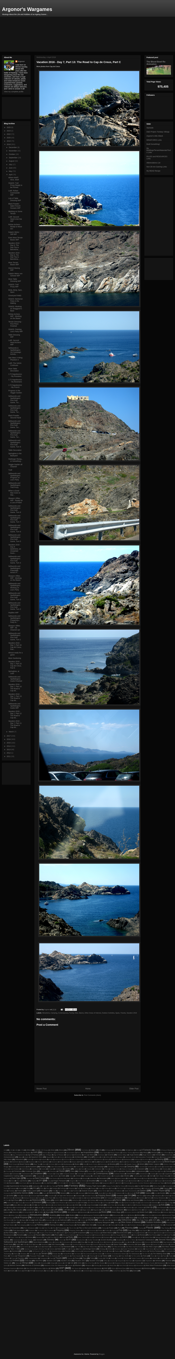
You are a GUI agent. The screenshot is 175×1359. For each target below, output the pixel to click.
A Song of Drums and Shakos (20, 1152)
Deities (113, 1178)
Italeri (16, 1205)
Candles (159, 1166)
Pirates (111, 1228)
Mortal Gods (148, 1215)
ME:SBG (40, 1212)
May (10, 171)
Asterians (157, 1157)
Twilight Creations (136, 1258)
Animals (158, 1155)
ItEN (33, 1205)
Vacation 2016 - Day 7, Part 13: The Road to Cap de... (15, 697)
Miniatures (36, 1214)
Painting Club (54, 1225)
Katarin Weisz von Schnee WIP (15, 275)
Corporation (28, 1176)
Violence (59, 1263)
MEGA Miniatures (73, 1212)
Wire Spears (75, 1268)
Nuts (56, 1220)
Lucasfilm (77, 1210)
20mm (61, 1150)
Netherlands (169, 1217)
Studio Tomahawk (129, 1249)
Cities (72, 1171)
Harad (173, 1195)
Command (15, 1173)
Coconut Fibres (153, 1171)
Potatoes (32, 1230)
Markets (6, 1212)
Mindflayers (24, 1215)
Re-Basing (70, 1232)
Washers (78, 1265)
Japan (70, 1205)
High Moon (25, 1200)
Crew (71, 1176)
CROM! (78, 1176)
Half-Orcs (139, 1195)
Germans (81, 1193)
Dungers (159, 1181)
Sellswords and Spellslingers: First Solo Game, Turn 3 (14, 596)
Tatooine (144, 1251)
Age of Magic (47, 1155)
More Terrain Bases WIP (13, 264)
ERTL (113, 1183)
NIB (29, 1220)
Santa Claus (149, 1237)
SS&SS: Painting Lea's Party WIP (15, 330)
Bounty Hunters (93, 1164)
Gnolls (131, 1193)
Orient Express (44, 1222)
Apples (27, 1157)
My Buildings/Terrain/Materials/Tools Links (158, 150)
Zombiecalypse (96, 1271)
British (142, 1164)
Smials (31, 1244)
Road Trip (169, 1235)
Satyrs (171, 1237)
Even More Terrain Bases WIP (15, 239)
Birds (109, 1162)
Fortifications (147, 1188)
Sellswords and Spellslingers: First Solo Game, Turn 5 (14, 538)
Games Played (158, 1191)
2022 (9, 134)
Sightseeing (118, 1242)
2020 (9, 138)
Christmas (17, 1171)
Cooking (153, 1173)
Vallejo (105, 1260)
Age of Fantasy (33, 1155)
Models (63, 1215)
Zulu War (126, 1271)
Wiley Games (30, 1268)
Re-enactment (80, 1233)
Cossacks (39, 1176)
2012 (9, 753)
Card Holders (14, 1169)
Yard (54, 1271)
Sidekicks (109, 1242)
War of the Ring (89, 1263)
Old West (114, 1220)
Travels (123, 1013)
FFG (34, 1188)
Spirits (7, 1246)
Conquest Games (69, 1173)
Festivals (13, 1188)
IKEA (120, 1202)
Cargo (51, 1169)
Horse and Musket (132, 1200)
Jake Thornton (41, 1205)
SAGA (124, 1237)
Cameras (78, 1166)
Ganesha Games (20, 1193)
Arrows (97, 1157)
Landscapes (47, 1207)
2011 (9, 756)
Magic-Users (86, 1210)
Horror (119, 1200)
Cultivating (137, 1176)
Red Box (142, 1232)
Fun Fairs (61, 1191)
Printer (100, 1230)
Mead (48, 1212)
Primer (85, 1230)
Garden (36, 1193)
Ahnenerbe (77, 1155)
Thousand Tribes (35, 1256)
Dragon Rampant (59, 1181)
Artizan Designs (117, 1157)
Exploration (36, 1186)
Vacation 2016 (132, 1013)
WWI (25, 1271)
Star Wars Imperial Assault (134, 1246)
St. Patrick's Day (56, 1246)
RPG (57, 1237)
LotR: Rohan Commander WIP (14, 193)
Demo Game (121, 1178)
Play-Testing (165, 1228)
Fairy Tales (52, 1186)
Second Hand (165, 1240)
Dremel (102, 1181)
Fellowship (131, 1186)
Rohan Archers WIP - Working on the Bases (15, 316)
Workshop (147, 1268)
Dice (12, 1181)
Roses (52, 1237)
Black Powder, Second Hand (14, 417)
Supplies (6, 1251)
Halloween (157, 1195)
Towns (158, 1256)
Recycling (134, 1232)
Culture (144, 1176)
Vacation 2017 (80, 1261)
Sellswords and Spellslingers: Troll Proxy (14, 485)
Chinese (157, 1169)
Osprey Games (90, 1222)
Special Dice (156, 1244)
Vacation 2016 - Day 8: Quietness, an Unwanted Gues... (14, 549)
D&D (151, 1176)
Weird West (122, 1265)
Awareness (58, 1159)
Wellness (131, 1265)
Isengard (7, 1205)
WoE (106, 1268)
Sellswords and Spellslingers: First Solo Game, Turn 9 (14, 443)
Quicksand (153, 1230)
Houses (20, 1202)
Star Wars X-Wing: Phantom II (15, 359)
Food (112, 1188)
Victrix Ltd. (7, 1263)
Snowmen (45, 1244)
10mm (29, 1150)
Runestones (97, 1237)
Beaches (40, 1162)
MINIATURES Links (154, 140)
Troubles (100, 1258)
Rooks (46, 1237)
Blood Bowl (159, 1162)
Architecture (79, 1157)
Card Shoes (25, 1169)
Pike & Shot (72, 1228)
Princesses (92, 1230)
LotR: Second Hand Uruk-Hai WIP (15, 219)
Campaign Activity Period (116, 1166)
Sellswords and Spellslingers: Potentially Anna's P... (14, 569)
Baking (107, 1159)
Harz (82, 1198)
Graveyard (34, 1195)
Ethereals (126, 1183)
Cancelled (142, 1166)
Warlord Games (15, 1265)
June (11, 168)
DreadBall (92, 1181)
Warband (109, 1263)
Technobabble (169, 1251)
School (61, 1240)
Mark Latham (161, 1210)
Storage (73, 1249)
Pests (40, 1228)
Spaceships (131, 1244)
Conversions (144, 1173)
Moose (125, 1215)
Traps (51, 1258)
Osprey (79, 1222)
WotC (5, 1271)
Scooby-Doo (81, 1240)
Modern (72, 1215)
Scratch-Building (107, 1240)
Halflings (149, 1195)
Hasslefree (97, 1198)
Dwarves (12, 1183)
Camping (54, 1013)
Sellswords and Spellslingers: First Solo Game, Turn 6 (14, 528)
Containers (89, 1173)
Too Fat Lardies (135, 1256)
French (19, 1191)
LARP (64, 1207)
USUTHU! (38, 1261)
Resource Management (85, 1235)
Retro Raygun (117, 1235)
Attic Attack (8, 1159)
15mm (52, 1150)
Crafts (63, 1176)
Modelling (53, 1215)
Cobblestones (140, 1171)
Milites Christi (15, 1215)
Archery (69, 1157)
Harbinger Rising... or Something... (15, 460)
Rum (90, 1237)
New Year (16, 1220)
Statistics (52, 1249)
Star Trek (78, 1246)
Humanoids (28, 1202)
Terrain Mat (56, 1253)
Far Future (121, 1186)
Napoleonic (100, 1218)
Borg (84, 1164)
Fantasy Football (111, 1186)
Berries (89, 1162)
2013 (9, 750)
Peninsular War (158, 1225)
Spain (117, 1013)
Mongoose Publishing (93, 1215)
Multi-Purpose (21, 1217)
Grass (19, 1195)
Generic (63, 1193)
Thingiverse (22, 1256)
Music (63, 1217)
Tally (124, 1251)
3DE (126, 1150)
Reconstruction (122, 1233)
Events (169, 1183)
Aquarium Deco (36, 1157)
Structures (118, 1249)
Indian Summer (144, 1202)
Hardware (18, 1198)
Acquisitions (88, 1152)
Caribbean (59, 1169)
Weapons (88, 1265)
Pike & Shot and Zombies (88, 1228)
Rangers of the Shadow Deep (48, 1232)
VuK (71, 1263)
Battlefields (15, 1162)
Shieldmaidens (66, 1242)
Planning (129, 1228)
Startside (149, 128)
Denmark (138, 1178)
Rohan (30, 1237)
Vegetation (149, 1260)
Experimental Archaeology (19, 1186)
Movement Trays (169, 1215)
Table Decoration (15, 450)
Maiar (103, 1210)
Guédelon (120, 1196)
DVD (5, 1183)
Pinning (104, 1228)
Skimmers (148, 1242)
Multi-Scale (35, 1217)
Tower (152, 1256)
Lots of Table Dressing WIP (14, 199)
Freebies (11, 1191)
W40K (79, 1263)
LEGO (108, 1207)
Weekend (104, 1265)
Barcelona (145, 1159)
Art (102, 1157)
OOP (154, 1220)
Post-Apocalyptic (19, 1230)
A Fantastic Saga (149, 1150)
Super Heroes (150, 1249)
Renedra (20, 1235)
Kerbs (126, 1205)
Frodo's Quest (31, 1191)
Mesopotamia (94, 1212)
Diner (18, 1181)
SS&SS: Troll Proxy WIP (13, 286)
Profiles (107, 1230)
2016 (9, 739)
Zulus (135, 1271)
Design (152, 1178)
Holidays (93, 1200)
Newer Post (41, 1089)
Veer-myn (129, 1260)
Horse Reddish (147, 1200)
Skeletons (138, 1242)
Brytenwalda (21, 1166)
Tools (145, 1256)
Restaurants (97, 1235)
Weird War (113, 1265)
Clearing (98, 1171)
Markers (170, 1210)
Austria (29, 1159)
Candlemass (150, 1166)
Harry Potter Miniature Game (63, 1198)
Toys (164, 1256)
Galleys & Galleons (115, 1191)
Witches (83, 1268)
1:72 (21, 1150)
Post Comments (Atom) (92, 1095)
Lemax (121, 1207)
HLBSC (56, 1200)
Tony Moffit (124, 1256)
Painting (40, 1225)
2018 (9, 144)
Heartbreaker (132, 1198)
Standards (67, 1247)
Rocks (6, 1237)
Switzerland (87, 1251)
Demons (131, 1178)
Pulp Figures (143, 1230)
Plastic (150, 1227)
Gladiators (119, 1193)
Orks (53, 1222)
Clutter (112, 1171)
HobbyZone (75, 1200)
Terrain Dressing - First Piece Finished (15, 324)
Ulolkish (154, 1258)
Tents (37, 1253)
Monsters (106, 1215)
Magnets (96, 1210)
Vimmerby (43, 1263)
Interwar (162, 1202)
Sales (133, 1237)
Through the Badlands (51, 1256)
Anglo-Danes (134, 1155)
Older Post (133, 1089)
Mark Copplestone (149, 1210)
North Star (38, 1220)
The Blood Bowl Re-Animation (156, 63)
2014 (9, 746)
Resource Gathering (69, 1235)
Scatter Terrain (27, 1240)
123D (36, 1150)
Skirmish (156, 1242)
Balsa (112, 1159)
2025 (9, 127)
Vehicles (158, 1261)
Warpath (70, 1265)
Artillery (108, 1157)
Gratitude (25, 1195)
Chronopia (43, 1171)
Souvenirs (96, 1244)
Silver (125, 1242)
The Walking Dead (159, 1254)
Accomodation (71, 1152)
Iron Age (170, 1202)
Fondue (106, 1188)
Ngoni (24, 1220)
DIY (40, 1181)
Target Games (134, 1251)
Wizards (91, 1268)
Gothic (11, 1196)
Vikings (25, 1263)
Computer (50, 1173)
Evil (5, 1186)
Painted (32, 1225)
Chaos (106, 1169)
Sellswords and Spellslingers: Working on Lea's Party (14, 587)
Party (119, 1225)
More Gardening (14, 658)
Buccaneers (32, 1167)
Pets (54, 1228)
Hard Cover (9, 1198)
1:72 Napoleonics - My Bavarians (15, 381)
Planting (140, 1228)
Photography (62, 1228)
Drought (126, 1181)
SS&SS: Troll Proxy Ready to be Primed (15, 185)
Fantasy (73, 1185)
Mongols (81, 1215)
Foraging (128, 1188)
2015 (9, 743)
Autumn (43, 1159)
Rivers (162, 1235)
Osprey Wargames (103, 1222)
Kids (76, 1013)
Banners (119, 1159)
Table (110, 1251)
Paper (106, 1225)
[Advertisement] (79, 34)
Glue (125, 1193)
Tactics (117, 1251)
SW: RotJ (46, 1251)
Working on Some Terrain (15, 212)
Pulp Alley (131, 1230)
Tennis (31, 1253)
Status (59, 1249)
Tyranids (147, 1258)
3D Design (108, 1150)
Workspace (158, 1268)
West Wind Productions (154, 1265)
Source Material (86, 1244)
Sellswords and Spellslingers (16, 1242)
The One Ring (146, 1253)
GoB (138, 1193)
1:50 (11, 1150)
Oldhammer (126, 1220)
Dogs (49, 1181)
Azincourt (66, 1159)
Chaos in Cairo (114, 1169)
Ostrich (116, 1222)
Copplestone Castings (12, 1176)
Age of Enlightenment (19, 1155)
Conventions (131, 1174)
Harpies (40, 1198)
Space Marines (106, 1244)
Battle (8, 1162)
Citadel (62, 1171)
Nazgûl (140, 1217)
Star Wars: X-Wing (14, 1249)
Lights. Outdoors (138, 1207)
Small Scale (8, 1244)
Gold (156, 1193)
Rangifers (62, 1232)
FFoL (41, 1188)
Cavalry (89, 1169)
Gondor (162, 1193)
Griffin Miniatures (67, 1195)
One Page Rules (142, 1220)
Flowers (93, 1188)
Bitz (123, 1162)
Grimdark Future (90, 1195)
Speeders (165, 1244)
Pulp (120, 1230)
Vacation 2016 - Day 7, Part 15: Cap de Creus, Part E (15, 665)
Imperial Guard (128, 1202)
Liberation (129, 1207)
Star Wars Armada (117, 1246)
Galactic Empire (87, 1191)
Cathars (76, 1169)
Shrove (102, 1242)
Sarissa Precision (161, 1237)
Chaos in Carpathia (128, 1169)
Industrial (154, 1202)
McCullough (25, 1212)
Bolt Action (51, 1164)
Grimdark (79, 1195)
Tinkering (92, 1256)
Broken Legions (154, 1164)
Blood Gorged (13, 1164)
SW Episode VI (36, 1251)
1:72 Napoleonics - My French (15, 386)
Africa (145, 1152)
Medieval (58, 1212)
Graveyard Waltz (14, 296)
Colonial (169, 1171)
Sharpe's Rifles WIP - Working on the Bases (15, 578)
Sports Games (24, 1246)
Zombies (106, 1271)
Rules (70, 1237)
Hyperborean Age (73, 1202)
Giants (107, 1193)
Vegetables (138, 1260)
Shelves (57, 1242)
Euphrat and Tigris (158, 1183)
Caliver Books (68, 1166)
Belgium (81, 1162)
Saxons (6, 1240)
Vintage (52, 1263)
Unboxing (162, 1258)
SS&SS (46, 1246)
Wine (46, 1268)
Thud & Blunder (64, 1256)
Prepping (60, 1230)
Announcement (9, 1157)
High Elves (14, 1200)
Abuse (52, 1152)
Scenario (39, 1240)
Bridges (122, 1164)
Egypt (30, 1183)
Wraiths (12, 1271)
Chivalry (165, 1169)
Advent (137, 1152)
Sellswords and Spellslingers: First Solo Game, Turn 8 (14, 509)
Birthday (116, 1162)
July (10, 164)
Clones (105, 1171)
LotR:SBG (67, 1210)
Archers (62, 1157)
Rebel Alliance (107, 1233)
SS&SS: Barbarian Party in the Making (15, 301)
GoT (5, 1195)
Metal (103, 1212)
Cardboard (35, 1169)
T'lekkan (103, 1251)
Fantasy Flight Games (94, 1186)
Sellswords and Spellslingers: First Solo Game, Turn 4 (14, 559)
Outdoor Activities (108, 1013)
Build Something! (153, 144)
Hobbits (65, 1200)
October (12, 154)
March (11, 732)
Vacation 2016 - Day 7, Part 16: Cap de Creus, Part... (15, 646)
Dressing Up (110, 1181)
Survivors (25, 1251)
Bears (47, 1162)
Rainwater (172, 1230)
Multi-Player (9, 1217)
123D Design (44, 1150)
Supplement (169, 1249)
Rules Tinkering (82, 1237)
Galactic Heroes (102, 1191)
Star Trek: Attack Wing (90, 1246)
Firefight (54, 1188)
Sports (14, 1247)
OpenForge (163, 1220)
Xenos (48, 1271)
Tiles (85, 1256)
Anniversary (169, 1155)
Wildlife (21, 1268)
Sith (131, 1242)
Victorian (168, 1261)
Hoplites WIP (13, 613)
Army (89, 1157)
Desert (146, 1178)
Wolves (114, 1268)
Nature (81, 1013)
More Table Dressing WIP (14, 280)
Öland (106, 1220)
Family (71, 1013)
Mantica (129, 1210)
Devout (6, 1181)
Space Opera (118, 1244)
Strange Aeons (90, 1249)
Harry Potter (49, 1198)
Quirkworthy (162, 1230)
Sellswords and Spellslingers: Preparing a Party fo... (14, 619)
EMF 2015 (60, 1183)
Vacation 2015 (51, 1261)
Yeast (59, 1271)
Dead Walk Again (65, 1178)
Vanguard (120, 1260)
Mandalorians (111, 1210)
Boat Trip (37, 1164)
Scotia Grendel (93, 1240)
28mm (70, 1149)
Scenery (50, 1240)
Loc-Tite (40, 1210)
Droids (119, 1181)
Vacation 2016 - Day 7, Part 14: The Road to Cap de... (15, 687)
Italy (27, 1205)
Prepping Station (74, 1230)
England (97, 1183)
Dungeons (152, 1181)
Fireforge (63, 1188)
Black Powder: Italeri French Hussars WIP (14, 206)
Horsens (156, 1200)
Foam (100, 1188)
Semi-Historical (38, 1242)
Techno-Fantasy (155, 1251)
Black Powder (142, 1162)
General (52, 1193)
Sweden (68, 1251)
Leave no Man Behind (96, 1207)
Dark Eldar (29, 1178)
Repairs (38, 1235)
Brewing (113, 1164)
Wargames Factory (134, 1263)
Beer (67, 1162)
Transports (43, 1258)
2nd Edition (85, 1150)
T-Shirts (96, 1251)
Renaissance (8, 1235)
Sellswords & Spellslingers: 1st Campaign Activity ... (14, 351)
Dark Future (40, 1178)
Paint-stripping (21, 1225)
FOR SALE (120, 1188)
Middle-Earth (144, 1212)
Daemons (6, 1178)
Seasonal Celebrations (146, 1240)
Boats (44, 1164)
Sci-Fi (68, 1240)
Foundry (157, 1188)
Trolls (92, 1258)
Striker (110, 1249)
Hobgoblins (84, 1200)
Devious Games (168, 1178)
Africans (154, 1152)
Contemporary (63, 1013)
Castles (67, 1169)
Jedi (82, 1205)
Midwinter (166, 1212)
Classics (90, 1171)
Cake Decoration (56, 1166)
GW (129, 1195)
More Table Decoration (13, 370)
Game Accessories (131, 1191)
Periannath (169, 1225)
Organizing (29, 1222)
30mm (93, 1150)
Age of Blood (164, 1152)
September (13, 158)
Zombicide (87, 1271)
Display (33, 1181)
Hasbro (88, 1198)
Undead (15, 1260)
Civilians (81, 1171)
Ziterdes (78, 1271)
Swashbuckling (57, 1251)
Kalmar (119, 1205)
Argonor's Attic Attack (154, 136)
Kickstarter (154, 1205)
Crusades (117, 1176)
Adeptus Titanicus (127, 1152)
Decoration (103, 1178)
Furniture (76, 1191)
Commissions (26, 1173)
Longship (48, 1210)
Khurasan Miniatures (142, 1205)
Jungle (100, 1205)
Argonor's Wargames (27, 9)
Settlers (50, 1242)
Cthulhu (127, 1176)
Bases (153, 1159)
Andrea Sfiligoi (122, 1155)
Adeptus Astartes (115, 1152)
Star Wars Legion (152, 1247)
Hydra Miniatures (60, 1202)
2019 (9, 141)
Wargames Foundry (149, 1263)
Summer (140, 1249)
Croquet (95, 1176)
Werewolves (139, 1265)
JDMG (77, 1205)
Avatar (51, 1159)
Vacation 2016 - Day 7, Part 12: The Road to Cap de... (15, 714)
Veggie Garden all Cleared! (15, 465)
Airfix (85, 1155)
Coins (162, 1171)
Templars (23, 1253)
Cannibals (167, 1166)
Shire (89, 1242)
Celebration (98, 1169)
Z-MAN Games (68, 1271)
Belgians (74, 1162)
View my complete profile (13, 92)
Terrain (44, 1253)
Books (77, 1164)
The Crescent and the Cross (92, 1253)
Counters (55, 1176)
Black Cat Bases (131, 1162)
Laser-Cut (78, 1207)
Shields (75, 1242)
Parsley (113, 1225)
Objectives (74, 1220)
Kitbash (10, 1207)
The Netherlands (133, 1253)
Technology (7, 1253)
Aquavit (48, 1157)
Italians (22, 1205)
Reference (151, 1232)
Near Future (149, 1218)
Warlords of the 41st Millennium (54, 1265)
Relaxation (159, 1232)
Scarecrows (16, 1240)
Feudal (20, 1188)
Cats (82, 1169)
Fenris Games (158, 1186)
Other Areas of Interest (93, 1013)
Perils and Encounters (12, 1228)
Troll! (10, 470)
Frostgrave (44, 1191)
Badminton (99, 1159)
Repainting (30, 1235)
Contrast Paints (119, 1173)
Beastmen (54, 1162)
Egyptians (38, 1183)
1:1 (5, 1150)
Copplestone (168, 1173)
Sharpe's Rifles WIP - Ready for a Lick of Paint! (15, 500)
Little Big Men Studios (14, 1210)
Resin (57, 1235)
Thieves (12, 1256)
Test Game (77, 1253)
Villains (36, 1263)
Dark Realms (53, 1178)
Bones (59, 1164)
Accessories (60, 1152)
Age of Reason (59, 1155)
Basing (160, 1159)
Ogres (100, 1220)
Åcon (79, 1152)
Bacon (92, 1159)
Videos (17, 1263)
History (48, 1200)
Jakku (49, 1205)
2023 (9, 131)
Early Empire (23, 1183)
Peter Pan (47, 1228)
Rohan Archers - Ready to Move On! (15, 227)
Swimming (78, 1251)
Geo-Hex (73, 1193)
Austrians (36, 1159)
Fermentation (169, 1186)
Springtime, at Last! (13, 672)
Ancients (110, 1155)
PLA (119, 1228)
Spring (33, 1246)
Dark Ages (16, 1178)
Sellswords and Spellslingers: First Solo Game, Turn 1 (14, 636)
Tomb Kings (115, 1256)
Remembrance (168, 1232)
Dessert (159, 1178)
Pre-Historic (40, 1230)
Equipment (105, 1183)
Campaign (100, 1167)
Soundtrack (75, 1244)
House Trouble (11, 1202)
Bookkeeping (68, 1164)
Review (142, 1235)
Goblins (148, 1193)
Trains (13, 1258)
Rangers (34, 1232)
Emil (75, 1183)
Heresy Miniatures (159, 1198)
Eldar (45, 1183)
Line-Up (149, 1207)
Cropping (87, 1176)
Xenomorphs (39, 1271)
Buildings (43, 1167)
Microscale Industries (131, 1212)
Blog (151, 1162)
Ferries (6, 1188)
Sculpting (120, 1240)
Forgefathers (137, 1188)
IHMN (112, 1203)
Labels (28, 1207)
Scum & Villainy (130, 1240)
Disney (24, 1181)
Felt (139, 1186)
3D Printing (118, 1150)
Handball (166, 1195)
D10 (171, 1176)
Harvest (76, 1198)
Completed (37, 1173)
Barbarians (127, 1159)
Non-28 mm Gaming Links (156, 167)
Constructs (80, 1173)
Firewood (71, 1188)
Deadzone (76, 1178)
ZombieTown (116, 1271)
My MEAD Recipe (153, 171)
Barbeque (137, 1159)
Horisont (109, 1200)
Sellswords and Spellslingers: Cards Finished (15, 679)
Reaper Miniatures (95, 1232)
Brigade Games (131, 1164)
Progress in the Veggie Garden (15, 392)
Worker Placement (135, 1268)
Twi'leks (126, 1258)
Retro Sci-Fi (127, 1235)
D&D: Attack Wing (162, 1176)
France (166, 1188)
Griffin (58, 1195)
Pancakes (99, 1225)
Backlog (85, 1159)
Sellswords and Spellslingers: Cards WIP (14, 706)
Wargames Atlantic (120, 1263)
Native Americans (113, 1217)
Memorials (83, 1212)
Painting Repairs (68, 1225)
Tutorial (119, 1258)
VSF (66, 1263)
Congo (57, 1173)
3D (100, 1150)
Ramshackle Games (23, 1232)
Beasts (62, 1162)
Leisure (114, 1207)
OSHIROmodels (70, 1222)
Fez (27, 1188)
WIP (61, 1268)
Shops (95, 1242)
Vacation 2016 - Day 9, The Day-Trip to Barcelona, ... (14, 246)
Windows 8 (39, 1268)
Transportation (33, 1258)
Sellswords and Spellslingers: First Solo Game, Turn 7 (14, 519)
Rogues (23, 1237)
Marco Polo (138, 1210)
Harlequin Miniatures (30, 1198)
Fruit (53, 1191)
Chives (173, 1169)
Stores (81, 1249)
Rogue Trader (14, 1237)
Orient (36, 1222)
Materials (15, 1212)
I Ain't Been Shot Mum (93, 1202)
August (12, 161)
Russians (107, 1237)
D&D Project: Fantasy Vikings (157, 132)
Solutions (67, 1244)
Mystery (80, 1217)
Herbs (149, 1198)
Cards (43, 1169)
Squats (40, 1246)
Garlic (44, 1193)
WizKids (98, 1268)
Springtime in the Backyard (15, 455)
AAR (35, 1152)
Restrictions (107, 1235)
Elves (51, 1183)
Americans (101, 1155)
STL (67, 1249)
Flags (78, 1188)
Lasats (71, 1207)
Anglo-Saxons (147, 1155)
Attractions (46, 1013)
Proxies (114, 1230)
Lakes (40, 1207)
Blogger (101, 1354)
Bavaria (23, 1162)
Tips (99, 1256)
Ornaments (59, 1222)
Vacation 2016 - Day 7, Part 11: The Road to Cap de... (15, 724)
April (11, 175)
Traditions (6, 1258)
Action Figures (103, 1152)
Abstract (45, 1152)
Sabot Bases (116, 1237)
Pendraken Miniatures (136, 1225)
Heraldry (141, 1198)
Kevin (131, 1205)
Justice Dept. (110, 1205)
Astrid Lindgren (167, 1157)
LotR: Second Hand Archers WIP (14, 342)
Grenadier (51, 1195)
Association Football (144, 1157)
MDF (32, 1212)
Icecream (105, 1202)
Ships (83, 1242)
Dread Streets (82, 1181)
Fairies (44, 1186)
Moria (139, 1215)
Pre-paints (49, 1230)
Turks (112, 1258)
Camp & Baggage (89, 1166)
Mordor (132, 1215)
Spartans (148, 1244)
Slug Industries (168, 1242)
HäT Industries (109, 1198)
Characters (141, 1169)
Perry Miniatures (29, 1228)
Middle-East (156, 1212)
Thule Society (76, 1256)
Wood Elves (122, 1268)
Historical (36, 1200)
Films (48, 1188)
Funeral (68, 1191)
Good (171, 1193)
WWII (31, 1271)
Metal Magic (116, 1212)
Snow (37, 1244)
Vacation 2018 (94, 1261)
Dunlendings (169, 1181)
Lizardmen (30, 1210)
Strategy (102, 1249)
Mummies (46, 1217)
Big (95, 1162)
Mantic (120, 1210)
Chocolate (9, 1171)
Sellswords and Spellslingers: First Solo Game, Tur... (14, 399)
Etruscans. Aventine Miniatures (141, 1183)
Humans (37, 1202)
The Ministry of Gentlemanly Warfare (115, 1253)
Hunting (49, 1202)
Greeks (41, 1196)
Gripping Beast (104, 1195)
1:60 (16, 1150)
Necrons (160, 1217)
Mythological (89, 1217)
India (136, 1202)
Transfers (21, 1258)
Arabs (55, 1157)
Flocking (85, 1188)
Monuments (117, 1215)
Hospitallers (164, 1200)
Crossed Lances (105, 1176)
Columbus (7, 1173)
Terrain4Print (67, 1253)
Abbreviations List (153, 163)
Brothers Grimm (168, 1164)
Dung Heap (143, 1181)
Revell (135, 1235)
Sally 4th (140, 1237)
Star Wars (103, 1247)
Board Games (25, 1164)
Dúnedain (134, 1181)
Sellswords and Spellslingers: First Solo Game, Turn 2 (14, 606)
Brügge (6, 1166)
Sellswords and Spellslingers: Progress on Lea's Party (14, 476)
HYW (82, 1202)
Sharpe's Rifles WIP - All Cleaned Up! (14, 628)
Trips (84, 1258)
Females (146, 1186)
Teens (16, 1253)
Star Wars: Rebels (168, 1247)
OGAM (91, 1220)
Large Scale (56, 1207)
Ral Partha (10, 1233)
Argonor (21, 61)
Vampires (112, 1260)
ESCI (119, 1183)
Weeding (96, 1265)
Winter (53, 1268)
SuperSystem (160, 1249)
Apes (20, 1157)
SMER (18, 1244)
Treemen (69, 1258)
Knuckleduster (19, 1207)
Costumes (47, 1176)
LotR (56, 1210)
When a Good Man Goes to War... (14, 493)
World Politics (169, 1268)
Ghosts (100, 1193)
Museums (55, 1217)
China (150, 1169)
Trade (171, 1256)
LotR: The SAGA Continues (14, 364)
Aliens (91, 1155)
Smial (24, 1244)
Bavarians (31, 1162)
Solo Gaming (56, 1244)
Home (88, 1089)
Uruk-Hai (28, 1261)
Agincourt (69, 1155)
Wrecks (20, 1271)
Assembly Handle (131, 1157)
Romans (39, 1237)
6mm (132, 1150)
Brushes (13, 1166)
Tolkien (105, 1256)
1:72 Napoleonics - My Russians (15, 375)
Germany (91, 1193)
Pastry (125, 1225)
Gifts (112, 1193)
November (13, 151)
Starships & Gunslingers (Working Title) (35, 1249)
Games (143, 1191)
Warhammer (161, 1263)
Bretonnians (103, 1164)
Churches (53, 1171)
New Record (7, 1220)
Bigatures (103, 1162)
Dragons (72, 1181)
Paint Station (10, 1225)
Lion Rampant (161, 1207)
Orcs (15, 1222)
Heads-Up (120, 1198)
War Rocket (100, 1263)
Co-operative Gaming (123, 1171)
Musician (71, 1218)
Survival (15, 1251)
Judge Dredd (91, 1205)
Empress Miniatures (86, 1183)
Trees (77, 1258)
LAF (33, 1207)
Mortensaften (158, 1215)
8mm (137, 1150)
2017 (9, 736)
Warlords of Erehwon (32, 1265)
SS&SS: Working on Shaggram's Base (15, 308)
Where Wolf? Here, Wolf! (13, 179)
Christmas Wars (30, 1171)
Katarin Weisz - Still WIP (14, 233)
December (13, 147)
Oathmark (63, 1220)
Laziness (85, 1207)
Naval (131, 1218)
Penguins (147, 1225)
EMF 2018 (69, 1183)
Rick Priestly (153, 1235)
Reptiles (48, 1235)
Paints (79, 1225)
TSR (106, 1258)
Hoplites (101, 1200)
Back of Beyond (76, 1159)
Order (22, 1222)
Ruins (64, 1237)
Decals (85, 1178)
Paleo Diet (89, 1225)
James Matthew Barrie (60, 1205)
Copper (160, 1173)
